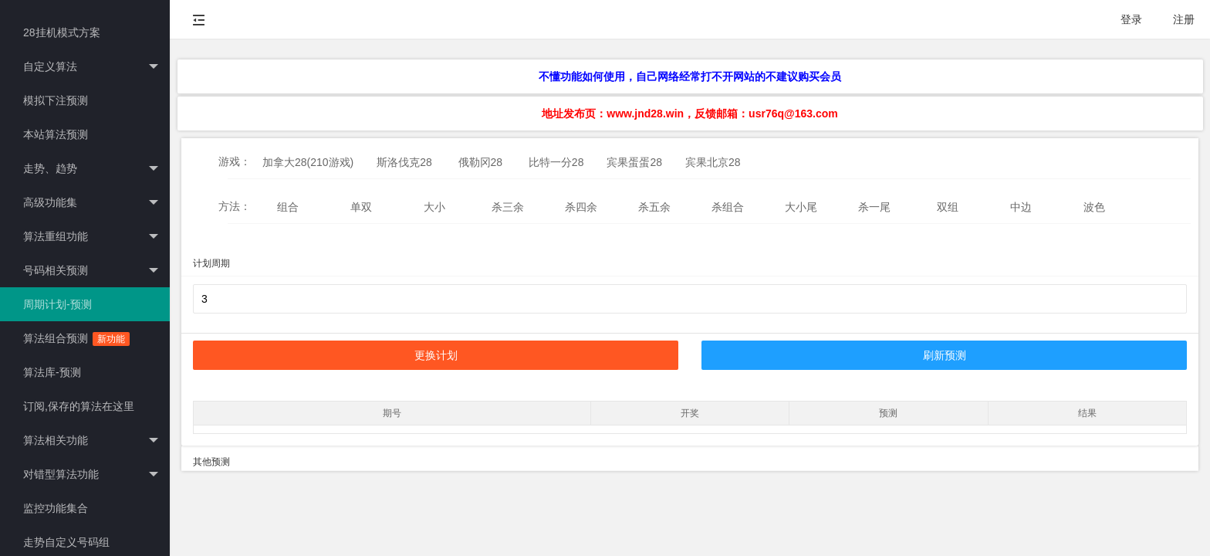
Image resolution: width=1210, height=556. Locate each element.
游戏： (234, 161)
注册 (1184, 19)
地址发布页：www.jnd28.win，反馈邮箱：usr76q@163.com (689, 113)
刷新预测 (944, 355)
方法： (234, 206)
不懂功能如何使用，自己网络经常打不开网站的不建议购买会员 (690, 76)
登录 (1131, 19)
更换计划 (436, 355)
